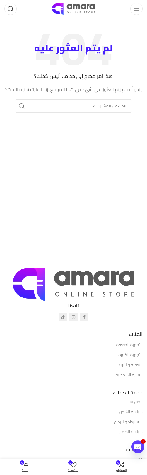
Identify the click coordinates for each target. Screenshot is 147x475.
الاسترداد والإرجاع (128, 422)
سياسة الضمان (130, 432)
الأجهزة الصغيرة (129, 345)
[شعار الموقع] (73, 8)
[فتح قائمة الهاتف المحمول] (136, 9)
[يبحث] (10, 9)
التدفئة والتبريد (130, 365)
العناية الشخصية (129, 375)
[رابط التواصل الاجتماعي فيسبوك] (84, 317)
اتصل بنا (136, 402)
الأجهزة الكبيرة (130, 355)
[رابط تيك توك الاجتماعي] (63, 317)
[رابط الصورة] (73, 283)
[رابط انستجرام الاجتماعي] (73, 317)
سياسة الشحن (131, 412)
